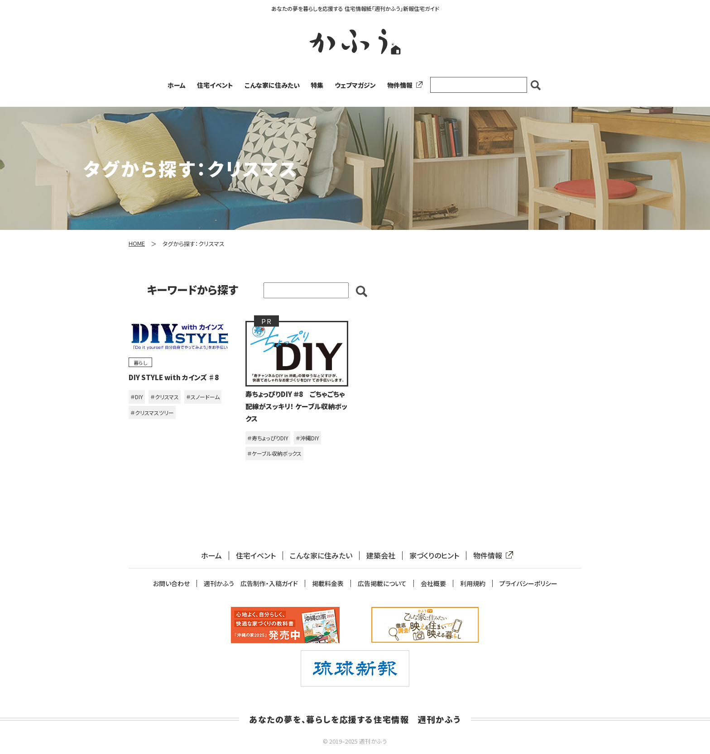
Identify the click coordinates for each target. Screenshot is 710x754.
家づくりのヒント (434, 555)
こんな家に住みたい (272, 85)
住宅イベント (215, 85)
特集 (317, 85)
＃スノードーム (203, 397)
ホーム (177, 85)
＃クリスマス (164, 397)
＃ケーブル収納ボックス (274, 453)
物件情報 (403, 85)
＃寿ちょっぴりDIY (267, 438)
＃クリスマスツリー (152, 412)
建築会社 (380, 555)
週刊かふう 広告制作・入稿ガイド (251, 583)
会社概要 (433, 583)
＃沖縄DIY (307, 438)
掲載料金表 (328, 583)
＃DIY (136, 397)
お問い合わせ (171, 583)
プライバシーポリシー (528, 583)
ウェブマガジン (355, 85)
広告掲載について (382, 583)
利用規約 (472, 583)
